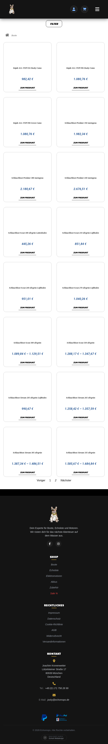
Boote (14, 35)
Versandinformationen (54, 641)
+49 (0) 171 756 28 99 (56, 688)
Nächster (65, 480)
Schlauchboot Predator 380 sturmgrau (27, 178)
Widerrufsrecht (54, 636)
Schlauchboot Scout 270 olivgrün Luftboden (80, 288)
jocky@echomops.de (58, 699)
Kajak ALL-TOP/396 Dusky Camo (80, 68)
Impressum (54, 612)
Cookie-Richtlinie (54, 624)
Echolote (53, 570)
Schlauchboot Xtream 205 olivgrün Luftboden (27, 398)
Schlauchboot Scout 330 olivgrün (80, 343)
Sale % (54, 593)
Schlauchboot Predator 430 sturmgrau (80, 178)
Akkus (54, 581)
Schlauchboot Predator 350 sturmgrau (80, 123)
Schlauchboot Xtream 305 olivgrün (27, 452)
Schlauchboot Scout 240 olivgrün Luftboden (27, 288)
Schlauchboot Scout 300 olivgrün (27, 343)
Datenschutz (54, 618)
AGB (54, 630)
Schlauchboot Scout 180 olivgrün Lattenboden (27, 233)
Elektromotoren (54, 576)
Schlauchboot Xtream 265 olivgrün (80, 398)
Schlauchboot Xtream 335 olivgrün (80, 452)
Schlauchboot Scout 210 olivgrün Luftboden (80, 233)
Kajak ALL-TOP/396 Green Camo (27, 123)
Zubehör (54, 587)
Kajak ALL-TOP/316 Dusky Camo (27, 68)
